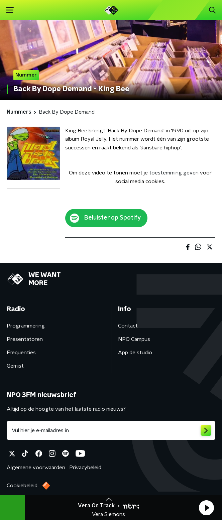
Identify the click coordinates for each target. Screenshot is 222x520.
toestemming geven (174, 172)
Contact (128, 326)
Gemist (15, 366)
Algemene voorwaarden (36, 467)
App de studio (135, 352)
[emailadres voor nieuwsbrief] (111, 430)
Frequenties (21, 352)
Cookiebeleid (22, 485)
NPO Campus (134, 339)
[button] (206, 507)
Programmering (26, 326)
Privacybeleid (85, 467)
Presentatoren (25, 339)
